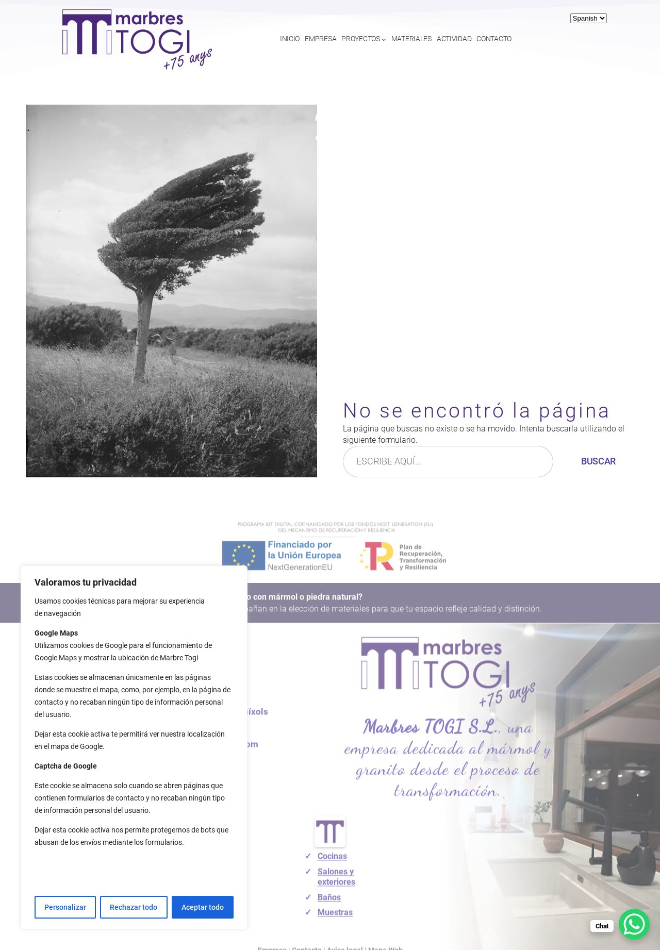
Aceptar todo (203, 907)
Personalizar (65, 907)
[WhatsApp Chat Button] (634, 924)
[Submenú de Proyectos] (384, 39)
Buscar (598, 461)
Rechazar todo (133, 907)
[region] (134, 747)
